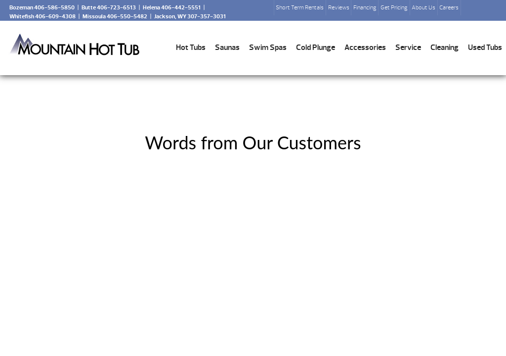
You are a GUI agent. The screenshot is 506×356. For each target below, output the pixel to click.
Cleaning (444, 47)
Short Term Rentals (300, 7)
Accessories (365, 47)
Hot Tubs (191, 47)
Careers (449, 7)
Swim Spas (268, 47)
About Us (423, 7)
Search (472, 10)
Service (408, 47)
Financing (365, 7)
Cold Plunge (315, 47)
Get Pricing (394, 7)
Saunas (227, 47)
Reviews (338, 7)
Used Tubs (485, 47)
